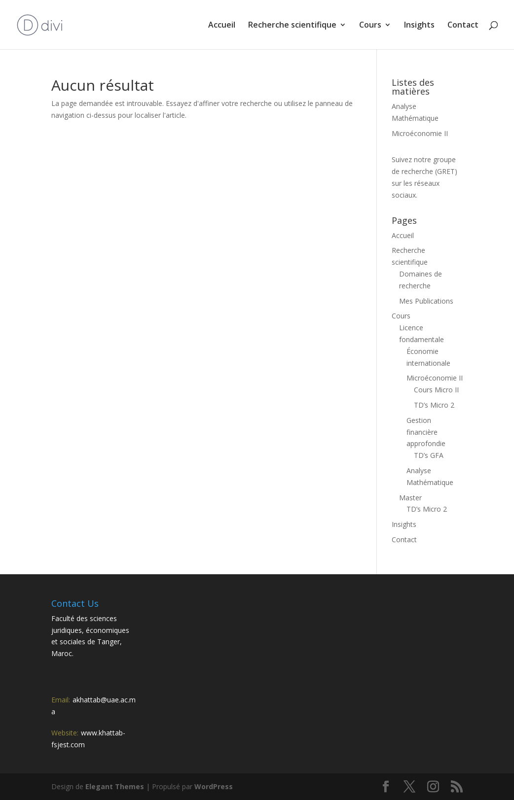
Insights (419, 25)
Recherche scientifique (292, 25)
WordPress (213, 786)
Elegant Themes (114, 786)
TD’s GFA (428, 455)
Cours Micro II (436, 389)
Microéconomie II (420, 133)
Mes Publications (426, 301)
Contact (462, 25)
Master (410, 497)
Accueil (221, 25)
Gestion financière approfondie (425, 432)
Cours (370, 25)
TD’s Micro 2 (434, 405)
